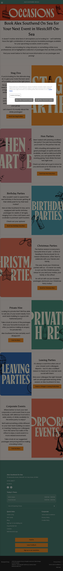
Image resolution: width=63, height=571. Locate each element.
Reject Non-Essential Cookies (24, 100)
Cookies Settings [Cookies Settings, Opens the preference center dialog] (15, 95)
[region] (31, 94)
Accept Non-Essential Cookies (44, 100)
